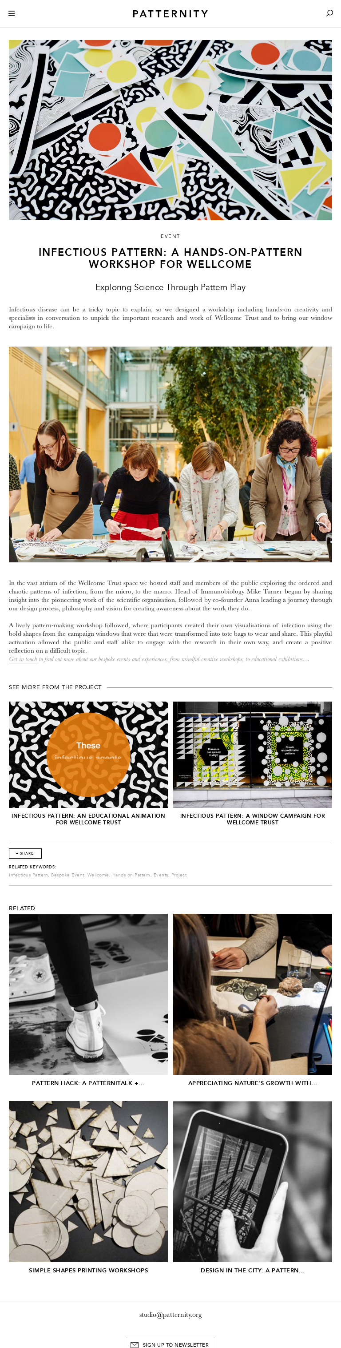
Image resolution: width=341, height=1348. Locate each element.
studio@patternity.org (170, 1315)
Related (22, 908)
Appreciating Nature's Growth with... (252, 1083)
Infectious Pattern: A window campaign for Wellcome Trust (252, 819)
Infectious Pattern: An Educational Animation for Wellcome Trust (88, 819)
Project (179, 875)
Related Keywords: (32, 867)
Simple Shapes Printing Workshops (88, 1270)
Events (161, 875)
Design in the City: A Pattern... (253, 1270)
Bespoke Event (67, 875)
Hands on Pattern (131, 875)
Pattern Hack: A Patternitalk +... (88, 1083)
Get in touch (24, 659)
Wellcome (98, 875)
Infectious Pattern (28, 875)
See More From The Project (55, 687)
